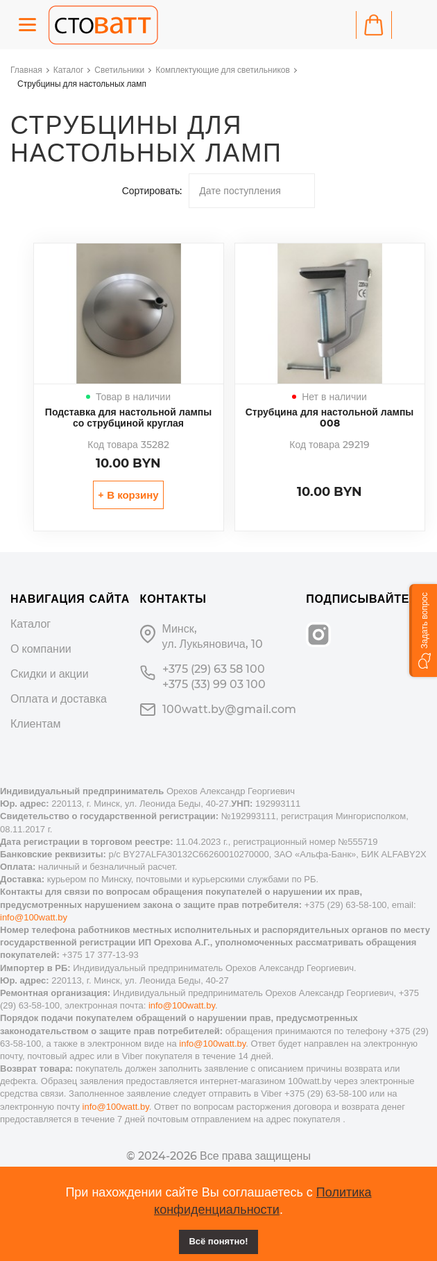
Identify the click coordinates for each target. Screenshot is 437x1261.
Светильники (119, 70)
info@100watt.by (33, 917)
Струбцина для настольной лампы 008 (330, 417)
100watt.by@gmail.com (229, 709)
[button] (423, 630)
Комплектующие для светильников (222, 70)
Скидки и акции (49, 673)
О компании (40, 648)
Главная (26, 70)
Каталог (68, 70)
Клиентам (35, 723)
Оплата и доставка (58, 698)
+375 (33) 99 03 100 (214, 684)
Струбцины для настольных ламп (81, 83)
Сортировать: (152, 191)
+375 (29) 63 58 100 (213, 669)
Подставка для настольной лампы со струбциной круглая (128, 417)
